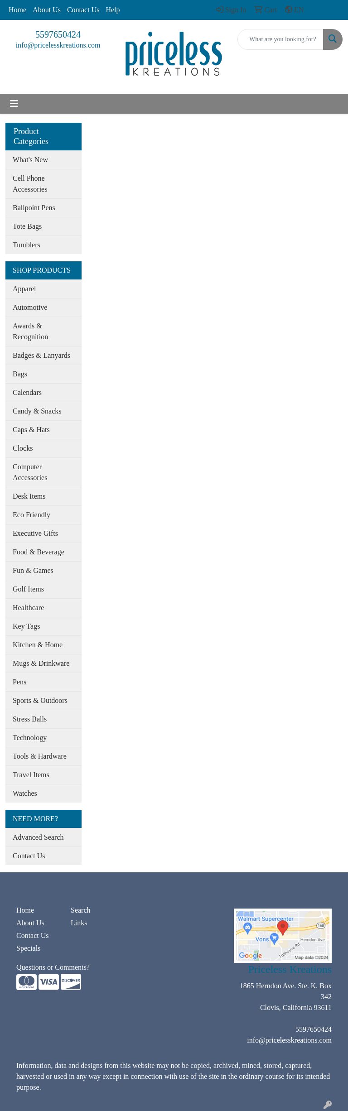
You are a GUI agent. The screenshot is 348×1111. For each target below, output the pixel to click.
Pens (19, 682)
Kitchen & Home (38, 645)
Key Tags (26, 626)
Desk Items (29, 496)
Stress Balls (30, 719)
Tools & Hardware (40, 756)
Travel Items (31, 775)
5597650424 (58, 34)
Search (81, 910)
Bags (20, 374)
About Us (47, 10)
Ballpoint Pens (34, 208)
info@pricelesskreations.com (58, 45)
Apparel (24, 289)
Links (79, 923)
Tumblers (26, 245)
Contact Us (83, 10)
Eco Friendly (31, 515)
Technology (30, 737)
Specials (28, 948)
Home (17, 10)
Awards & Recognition (30, 331)
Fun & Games (33, 570)
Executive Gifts (35, 533)
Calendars (27, 392)
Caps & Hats (31, 429)
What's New (30, 160)
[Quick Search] (280, 39)
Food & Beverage (38, 552)
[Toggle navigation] (14, 103)
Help (113, 10)
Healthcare (28, 607)
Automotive (30, 307)
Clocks (23, 448)
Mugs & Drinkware (41, 663)
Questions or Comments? (53, 967)
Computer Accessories (30, 472)
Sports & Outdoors (40, 700)
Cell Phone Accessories (30, 183)
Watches (25, 793)
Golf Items (28, 589)
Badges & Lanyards (41, 355)
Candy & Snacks (37, 411)
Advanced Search (38, 837)
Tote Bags (27, 226)
